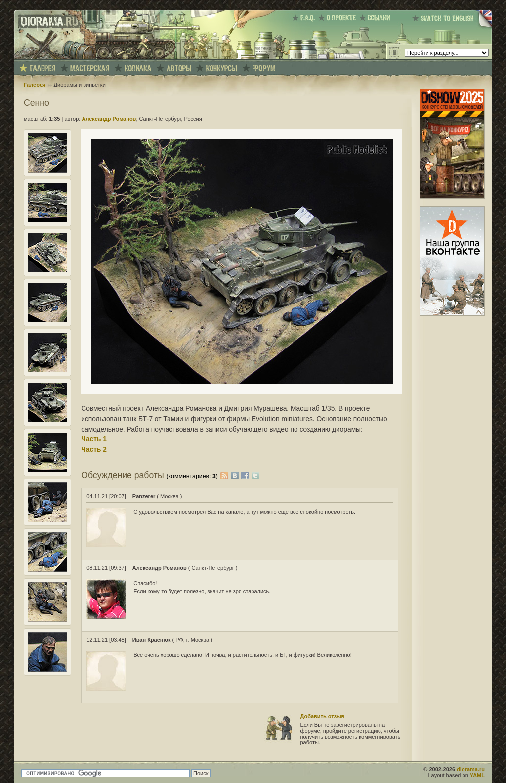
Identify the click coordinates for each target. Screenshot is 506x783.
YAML (477, 775)
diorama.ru (471, 769)
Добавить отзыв (322, 716)
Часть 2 (94, 449)
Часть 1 (94, 439)
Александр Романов (109, 119)
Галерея (34, 84)
